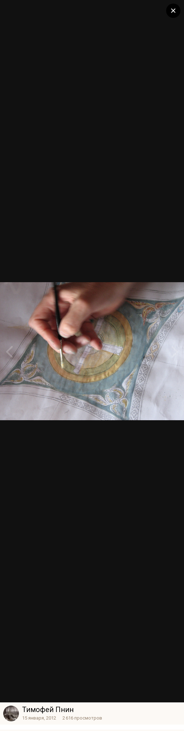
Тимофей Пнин (48, 709)
